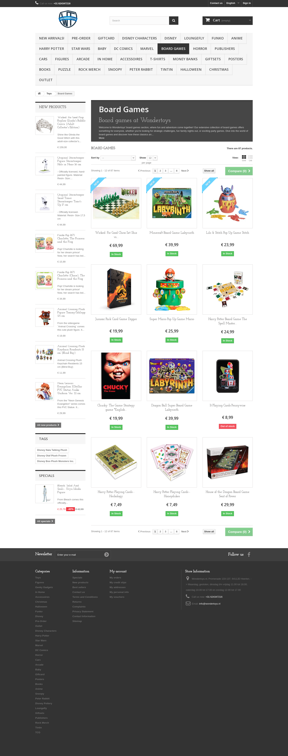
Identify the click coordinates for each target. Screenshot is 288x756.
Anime (237, 38)
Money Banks (185, 59)
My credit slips (118, 582)
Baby (102, 48)
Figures (62, 59)
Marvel (147, 48)
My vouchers (117, 597)
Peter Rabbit (141, 69)
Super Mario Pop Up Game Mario (172, 319)
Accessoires (131, 59)
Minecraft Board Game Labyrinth (172, 232)
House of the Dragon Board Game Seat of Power (227, 494)
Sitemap (77, 621)
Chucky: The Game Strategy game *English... (116, 407)
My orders (115, 577)
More (101, 138)
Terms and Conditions (85, 597)
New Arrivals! (51, 38)
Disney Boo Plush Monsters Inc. (55, 461)
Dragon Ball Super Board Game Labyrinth (171, 407)
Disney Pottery (43, 703)
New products (52, 107)
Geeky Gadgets (44, 587)
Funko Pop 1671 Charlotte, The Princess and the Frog (70, 238)
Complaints (79, 606)
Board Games (173, 48)
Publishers (225, 48)
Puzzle (64, 69)
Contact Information (84, 616)
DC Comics (123, 48)
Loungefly (194, 38)
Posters (235, 59)
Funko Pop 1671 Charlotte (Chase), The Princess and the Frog (71, 275)
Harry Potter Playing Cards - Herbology (116, 494)
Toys (38, 577)
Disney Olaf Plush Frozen (51, 455)
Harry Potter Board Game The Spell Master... (227, 321)
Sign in (247, 3)
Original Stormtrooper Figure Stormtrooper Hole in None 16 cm (70, 161)
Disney (170, 38)
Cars (43, 59)
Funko (218, 38)
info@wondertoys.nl (209, 603)
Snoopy (115, 69)
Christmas (219, 69)
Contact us (216, 3)
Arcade (83, 59)
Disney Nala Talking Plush (52, 450)
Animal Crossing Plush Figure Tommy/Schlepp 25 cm (71, 312)
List (250, 158)
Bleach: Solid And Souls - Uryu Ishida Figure (69, 489)
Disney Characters (139, 38)
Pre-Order (81, 38)
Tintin (167, 69)
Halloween (191, 69)
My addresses (118, 587)
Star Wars (81, 48)
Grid (244, 158)
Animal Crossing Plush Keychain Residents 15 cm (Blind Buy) (71, 349)
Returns (77, 601)
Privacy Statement (82, 611)
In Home (105, 59)
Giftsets (213, 59)
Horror (200, 48)
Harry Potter (51, 48)
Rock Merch (89, 69)
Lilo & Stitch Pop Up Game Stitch (227, 232)
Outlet (46, 80)
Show (143, 157)
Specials (46, 475)
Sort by (95, 157)
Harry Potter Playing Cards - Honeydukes (171, 494)
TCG (37, 732)
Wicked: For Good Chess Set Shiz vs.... (116, 235)
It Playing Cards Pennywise (227, 405)
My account (118, 571)
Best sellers (79, 587)
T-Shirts (157, 59)
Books (45, 69)
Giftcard (106, 38)
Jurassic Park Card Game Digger (116, 319)
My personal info (119, 592)
